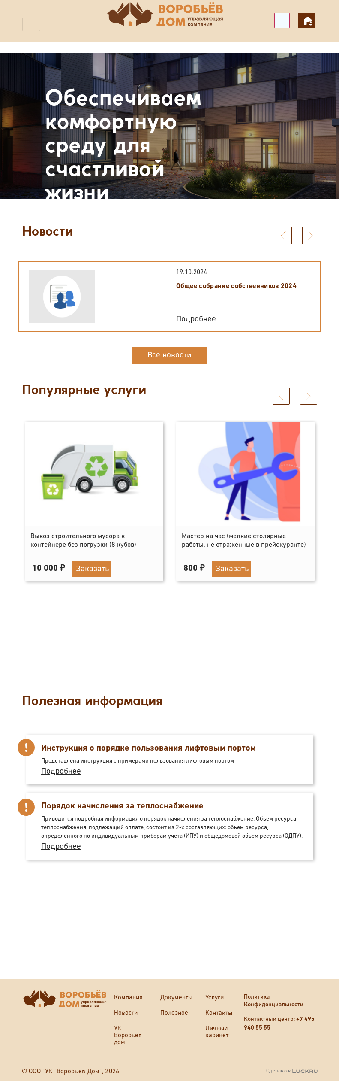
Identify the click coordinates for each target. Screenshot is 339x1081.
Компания (128, 997)
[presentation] (283, 235)
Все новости (169, 355)
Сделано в (291, 1071)
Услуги (214, 997)
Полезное (174, 1013)
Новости (126, 1013)
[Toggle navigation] (31, 24)
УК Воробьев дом (128, 1035)
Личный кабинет (306, 20)
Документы (176, 997)
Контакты (218, 1013)
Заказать (92, 542)
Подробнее (196, 319)
